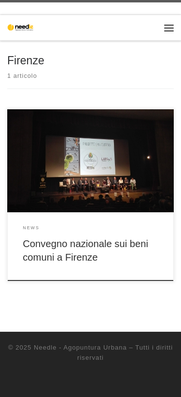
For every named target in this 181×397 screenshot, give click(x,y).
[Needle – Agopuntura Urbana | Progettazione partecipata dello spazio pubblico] (21, 27)
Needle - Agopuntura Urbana (80, 347)
